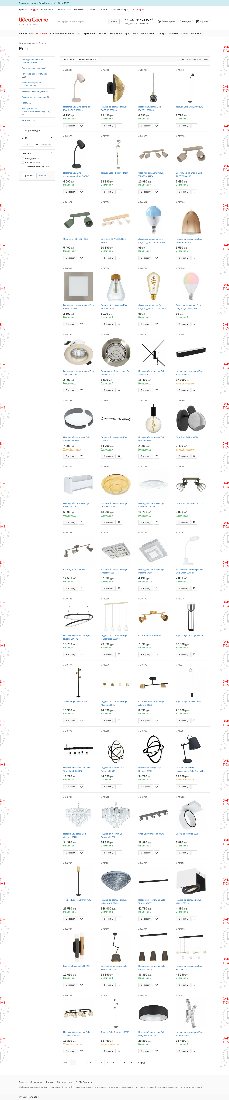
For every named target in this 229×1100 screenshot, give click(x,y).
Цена (24, 138)
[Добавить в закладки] (81, 125)
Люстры (102, 33)
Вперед (141, 1062)
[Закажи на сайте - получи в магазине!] (7, 556)
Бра (127, 33)
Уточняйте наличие (37, 166)
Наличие (26, 153)
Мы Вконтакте (84, 1082)
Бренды (23, 9)
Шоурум (34, 9)
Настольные (147, 33)
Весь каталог (26, 33)
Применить (29, 175)
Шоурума (48, 3)
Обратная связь (63, 9)
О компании (47, 9)
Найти (114, 21)
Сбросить (42, 175)
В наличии (32, 162)
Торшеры (161, 33)
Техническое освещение (35, 91)
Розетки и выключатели (62, 33)
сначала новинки (86, 59)
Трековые (89, 33)
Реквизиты (79, 9)
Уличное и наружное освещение (32, 84)
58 (132, 1062)
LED (79, 33)
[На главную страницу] (35, 19)
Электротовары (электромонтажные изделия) (36, 111)
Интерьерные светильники (34, 75)
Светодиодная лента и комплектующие (32, 61)
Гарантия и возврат (119, 9)
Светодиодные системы (34, 68)
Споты (135, 33)
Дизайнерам (138, 9)
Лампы (184, 33)
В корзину (70, 126)
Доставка (92, 9)
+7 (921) (137, 19)
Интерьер (196, 33)
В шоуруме (32, 159)
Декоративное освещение (35, 97)
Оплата (103, 9)
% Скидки (41, 33)
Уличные (173, 33)
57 (125, 1062)
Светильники (115, 33)
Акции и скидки (33, 130)
